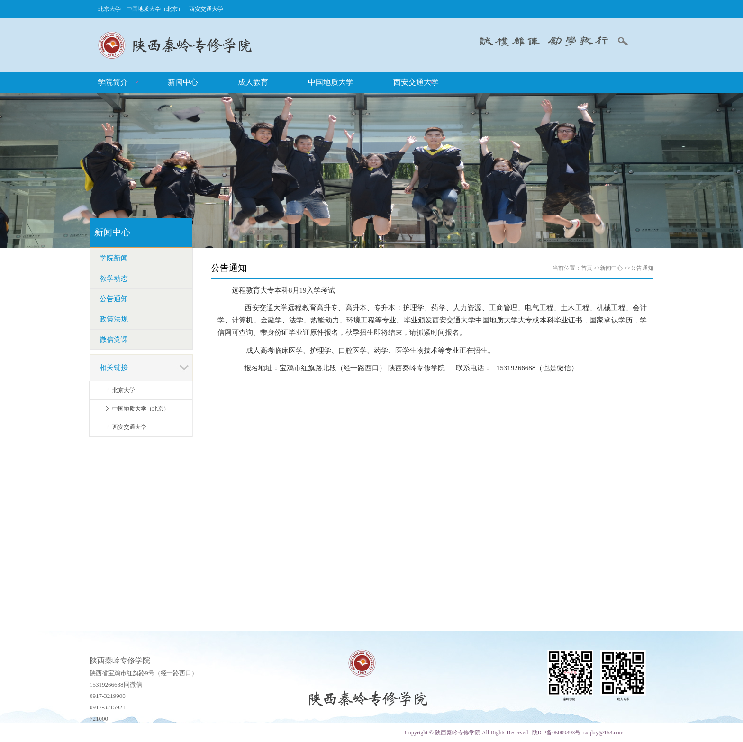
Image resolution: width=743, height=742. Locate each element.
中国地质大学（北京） (155, 9)
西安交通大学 (206, 9)
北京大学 (109, 9)
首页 (586, 268)
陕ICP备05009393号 (556, 732)
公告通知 (642, 268)
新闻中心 (611, 268)
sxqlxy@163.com (603, 732)
